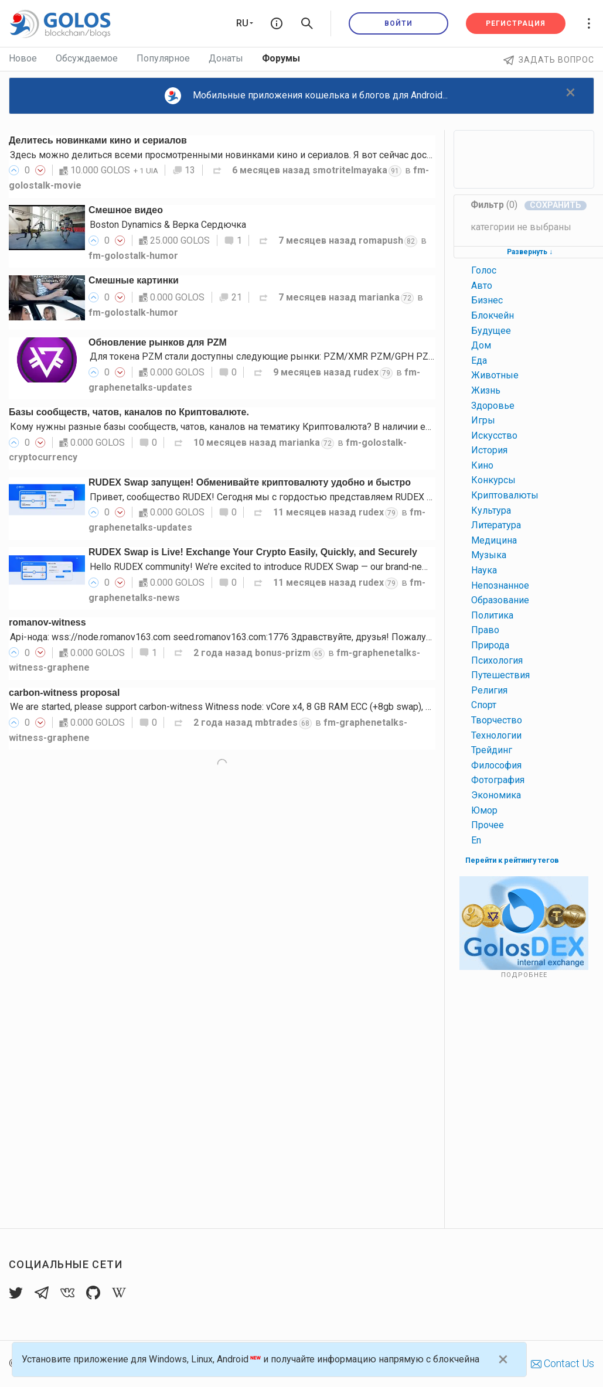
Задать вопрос (548, 59)
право (485, 630)
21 (230, 297)
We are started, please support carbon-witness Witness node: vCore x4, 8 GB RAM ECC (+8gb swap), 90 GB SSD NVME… (257, 706)
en (476, 840)
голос (483, 270)
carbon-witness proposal (64, 693)
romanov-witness (47, 622)
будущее (491, 330)
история (489, 450)
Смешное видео (125, 210)
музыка (488, 555)
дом (481, 345)
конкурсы (493, 480)
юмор (484, 810)
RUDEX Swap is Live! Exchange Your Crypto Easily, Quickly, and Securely (252, 552)
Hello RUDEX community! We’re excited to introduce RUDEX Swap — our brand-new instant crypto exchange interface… (331, 566)
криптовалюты (505, 495)
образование (500, 600)
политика (492, 615)
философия (496, 765)
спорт (483, 704)
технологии (496, 735)
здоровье (493, 405)
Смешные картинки (133, 280)
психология (497, 660)
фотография (497, 779)
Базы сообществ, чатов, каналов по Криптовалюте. (129, 412)
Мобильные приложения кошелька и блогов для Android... (306, 95)
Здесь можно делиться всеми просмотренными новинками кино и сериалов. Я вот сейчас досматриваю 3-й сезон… (266, 154)
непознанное (500, 585)
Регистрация (516, 23)
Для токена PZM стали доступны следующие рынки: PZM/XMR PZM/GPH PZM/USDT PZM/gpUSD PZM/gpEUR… (335, 356)
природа (490, 645)
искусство (494, 435)
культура (491, 510)
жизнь (485, 390)
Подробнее (524, 975)
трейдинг (491, 750)
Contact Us (562, 1363)
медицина (494, 540)
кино (482, 465)
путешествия (500, 675)
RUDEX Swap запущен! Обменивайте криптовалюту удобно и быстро (249, 482)
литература (496, 525)
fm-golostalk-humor (133, 255)
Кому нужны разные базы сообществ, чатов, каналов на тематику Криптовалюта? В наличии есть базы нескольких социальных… (295, 426)
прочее (487, 825)
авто (481, 285)
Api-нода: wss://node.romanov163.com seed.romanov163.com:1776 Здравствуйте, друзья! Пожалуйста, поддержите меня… (271, 637)
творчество (496, 720)
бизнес (487, 300)
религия (489, 690)
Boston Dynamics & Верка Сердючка (168, 224)
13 (184, 170)
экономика (496, 795)
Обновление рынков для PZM (157, 342)
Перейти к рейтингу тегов (512, 860)
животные (495, 375)
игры (483, 420)
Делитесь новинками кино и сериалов (98, 140)
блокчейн (492, 315)
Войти (398, 23)
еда (479, 360)
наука (484, 570)
